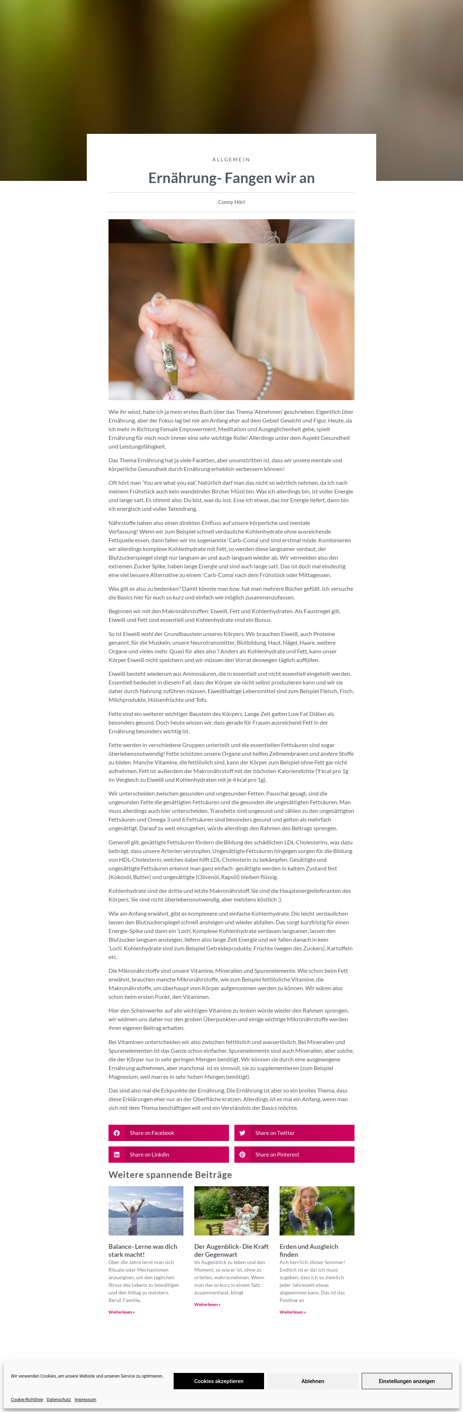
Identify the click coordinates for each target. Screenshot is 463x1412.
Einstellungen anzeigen (407, 1381)
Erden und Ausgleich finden (309, 1250)
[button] (169, 1133)
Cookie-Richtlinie (27, 1399)
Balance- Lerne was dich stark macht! (143, 1250)
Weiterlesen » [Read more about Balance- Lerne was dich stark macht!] (122, 1312)
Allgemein (231, 159)
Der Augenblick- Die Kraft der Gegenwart (231, 1250)
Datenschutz (59, 1399)
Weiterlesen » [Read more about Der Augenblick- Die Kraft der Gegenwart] (207, 1304)
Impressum (85, 1399)
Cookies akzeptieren (218, 1381)
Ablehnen (312, 1381)
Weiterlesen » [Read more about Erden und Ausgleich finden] (293, 1312)
